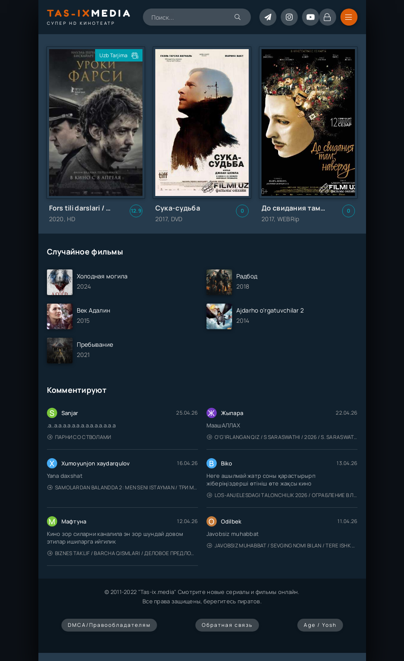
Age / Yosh (320, 625)
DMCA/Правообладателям (109, 625)
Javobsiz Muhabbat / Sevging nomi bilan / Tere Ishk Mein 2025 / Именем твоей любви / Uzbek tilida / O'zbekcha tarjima (282, 545)
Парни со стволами (79, 437)
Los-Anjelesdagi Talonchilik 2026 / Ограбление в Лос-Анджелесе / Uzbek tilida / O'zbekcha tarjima (282, 495)
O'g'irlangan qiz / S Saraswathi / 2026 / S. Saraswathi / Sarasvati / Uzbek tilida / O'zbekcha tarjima (282, 437)
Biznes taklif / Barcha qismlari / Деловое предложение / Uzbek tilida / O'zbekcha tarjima (122, 553)
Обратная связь (227, 625)
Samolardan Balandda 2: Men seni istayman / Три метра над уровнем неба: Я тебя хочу (122, 487)
